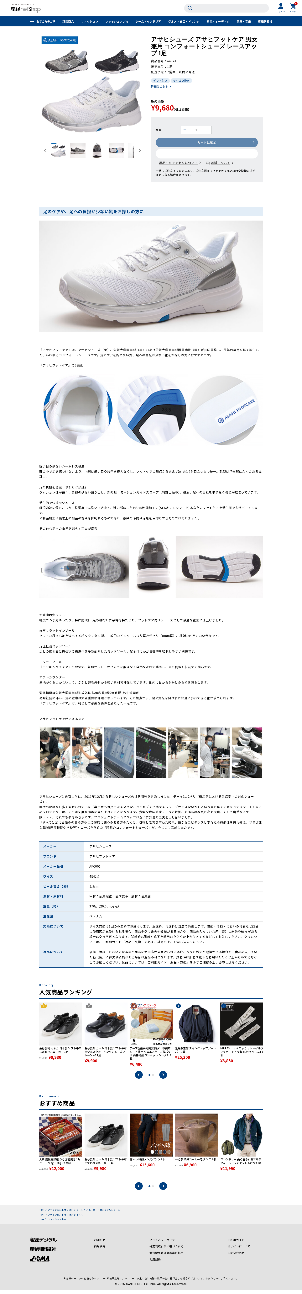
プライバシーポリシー (163, 1244)
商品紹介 (99, 1251)
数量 (158, 130)
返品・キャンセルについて (178, 163)
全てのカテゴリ (45, 22)
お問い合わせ (236, 1257)
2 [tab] (153, 1079)
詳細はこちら (159, 87)
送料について (220, 163)
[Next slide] (139, 150)
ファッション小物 (116, 22)
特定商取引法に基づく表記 (166, 1251)
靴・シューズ (76, 1214)
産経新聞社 (265, 22)
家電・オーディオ (218, 22)
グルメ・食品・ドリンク (184, 22)
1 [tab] (149, 1079)
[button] (58, 150)
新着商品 (68, 22)
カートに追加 (207, 143)
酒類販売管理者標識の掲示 (166, 1257)
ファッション (89, 22)
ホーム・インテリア (148, 22)
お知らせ (99, 1244)
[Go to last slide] (45, 150)
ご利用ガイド (236, 1244)
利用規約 (155, 1264)
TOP (41, 1214)
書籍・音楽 (244, 22)
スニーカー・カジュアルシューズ (103, 1214)
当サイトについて (238, 1251)
